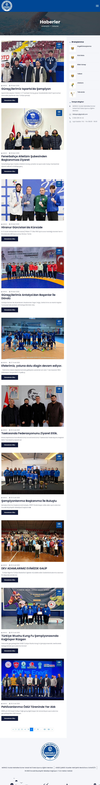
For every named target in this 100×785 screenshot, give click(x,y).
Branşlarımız (31, 780)
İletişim (39, 780)
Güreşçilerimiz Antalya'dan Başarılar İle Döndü (28, 296)
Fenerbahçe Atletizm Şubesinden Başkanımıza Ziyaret (24, 158)
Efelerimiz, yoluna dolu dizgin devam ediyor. (31, 366)
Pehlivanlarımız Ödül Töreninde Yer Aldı (28, 707)
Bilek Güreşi (81, 65)
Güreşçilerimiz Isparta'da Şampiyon (26, 89)
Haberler (55, 26)
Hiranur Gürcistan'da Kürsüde (21, 227)
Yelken (79, 74)
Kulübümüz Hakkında (17, 780)
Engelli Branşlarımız (84, 46)
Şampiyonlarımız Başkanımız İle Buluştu (29, 501)
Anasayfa (45, 26)
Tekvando (81, 92)
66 (49, 729)
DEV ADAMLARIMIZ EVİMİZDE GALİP (24, 568)
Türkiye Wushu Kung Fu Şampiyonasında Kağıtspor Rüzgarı (29, 637)
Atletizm (80, 83)
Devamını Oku (9, 100)
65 (45, 729)
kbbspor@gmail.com (80, 114)
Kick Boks (80, 55)
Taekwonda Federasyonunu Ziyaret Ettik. (29, 433)
